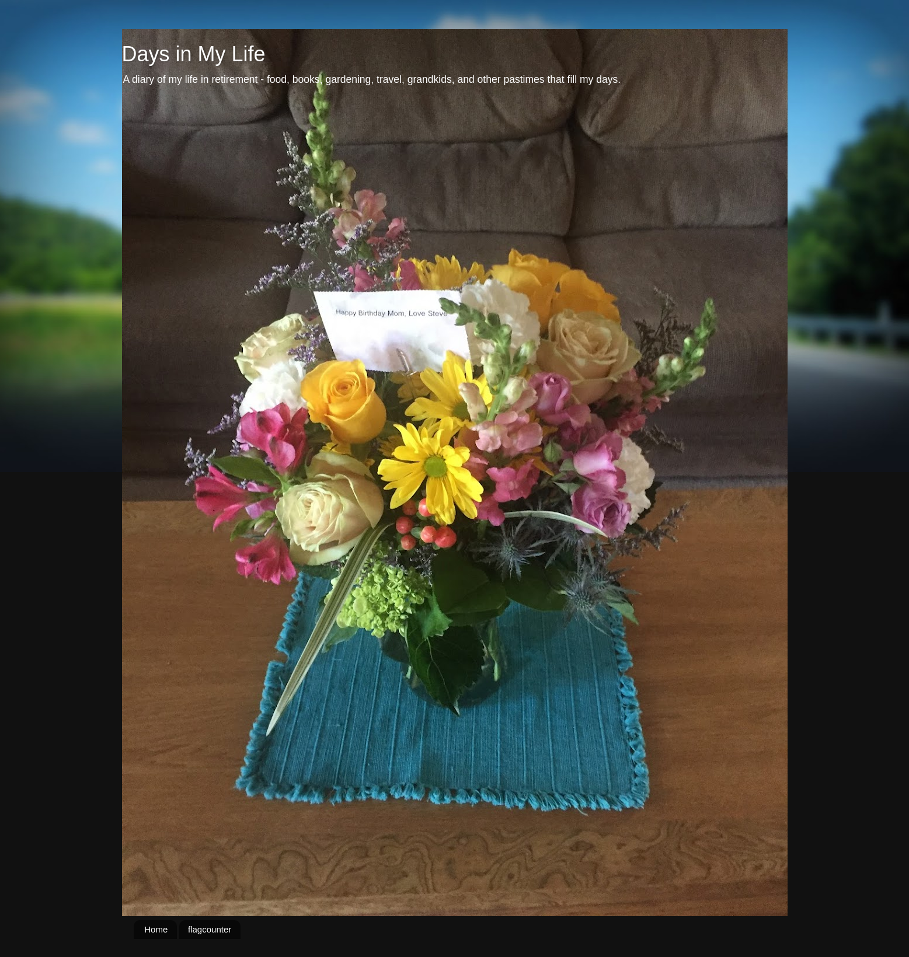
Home (156, 929)
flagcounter (209, 929)
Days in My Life (194, 54)
